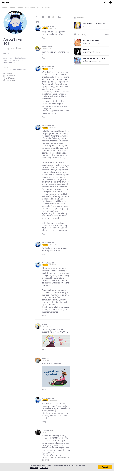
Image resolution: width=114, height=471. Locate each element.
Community (30, 7)
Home (4, 7)
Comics (12, 7)
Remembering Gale (94, 58)
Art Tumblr (10, 78)
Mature (40, 7)
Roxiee (44, 324)
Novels (20, 7)
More (48, 7)
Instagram (11, 80)
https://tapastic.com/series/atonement (56, 458)
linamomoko (47, 47)
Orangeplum (90, 43)
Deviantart (11, 76)
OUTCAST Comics (92, 52)
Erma (86, 49)
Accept (105, 467)
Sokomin (45, 358)
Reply (44, 38)
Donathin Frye (47, 430)
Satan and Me (91, 40)
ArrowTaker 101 (48, 26)
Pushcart (88, 61)
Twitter (9, 74)
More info (34, 468)
